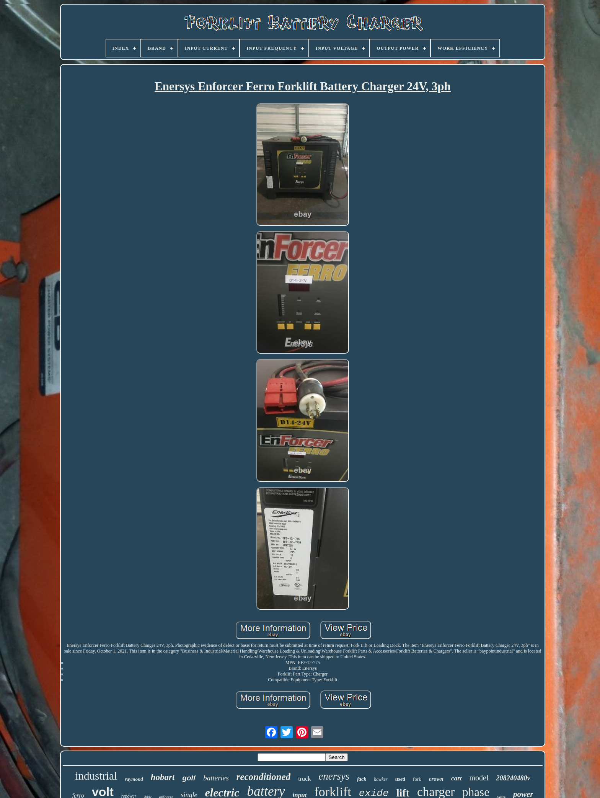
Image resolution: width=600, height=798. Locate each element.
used (400, 779)
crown (436, 779)
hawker (380, 779)
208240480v (513, 778)
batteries (216, 778)
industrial (96, 776)
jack (361, 779)
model (479, 778)
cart (456, 778)
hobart (163, 777)
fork (417, 779)
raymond (134, 779)
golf (189, 778)
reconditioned (263, 777)
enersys (333, 776)
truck (304, 778)
